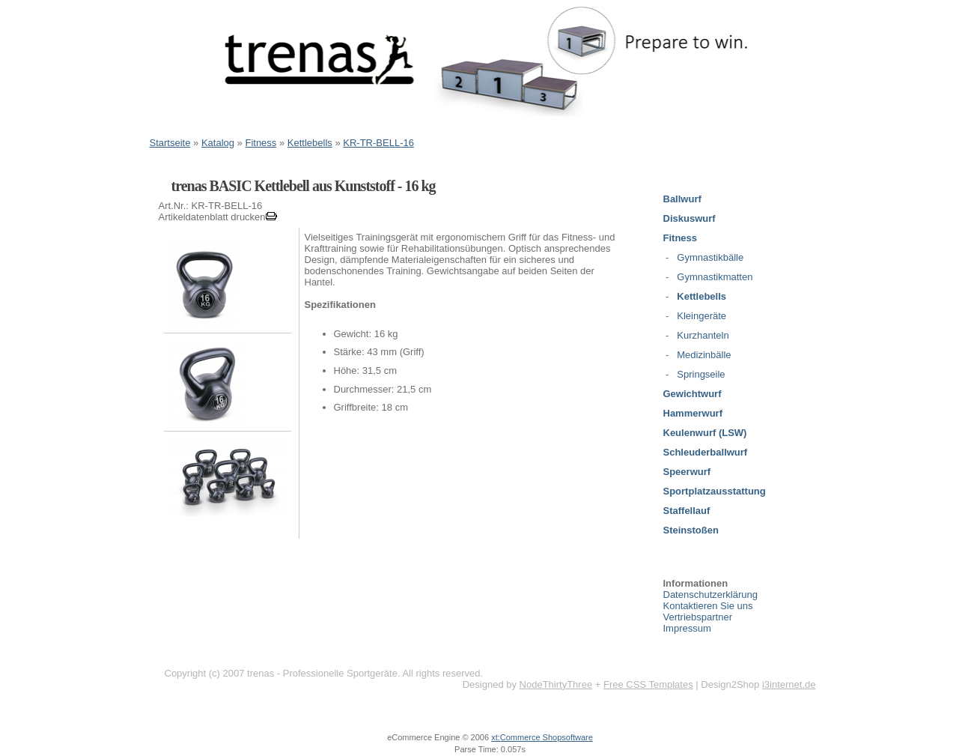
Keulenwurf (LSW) (705, 432)
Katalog (217, 142)
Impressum (687, 628)
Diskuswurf (689, 218)
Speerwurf (687, 471)
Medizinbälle (704, 354)
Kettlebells (309, 142)
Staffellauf (686, 510)
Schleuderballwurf (705, 452)
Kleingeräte (701, 315)
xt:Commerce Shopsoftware (542, 737)
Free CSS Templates (648, 684)
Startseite (170, 142)
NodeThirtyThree (556, 684)
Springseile (701, 374)
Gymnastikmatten (714, 276)
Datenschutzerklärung (710, 594)
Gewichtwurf (692, 393)
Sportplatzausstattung (714, 491)
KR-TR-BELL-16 (378, 142)
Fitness (260, 142)
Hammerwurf (692, 413)
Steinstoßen (691, 530)
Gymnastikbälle (710, 257)
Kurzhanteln (702, 335)
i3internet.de (789, 684)
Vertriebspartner (698, 617)
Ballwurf (682, 199)
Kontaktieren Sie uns (708, 605)
